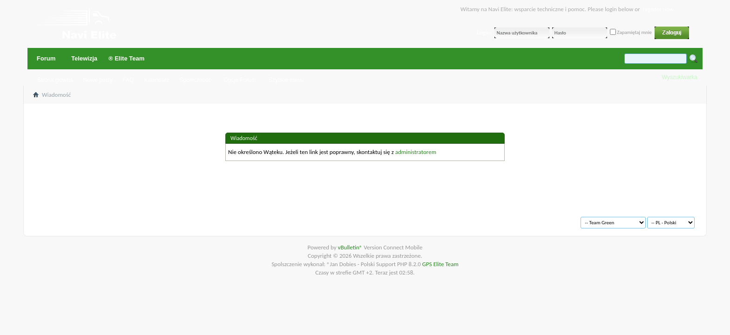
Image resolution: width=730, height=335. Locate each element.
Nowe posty (98, 80)
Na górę (166, 218)
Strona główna (55, 80)
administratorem (415, 151)
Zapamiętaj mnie (631, 32)
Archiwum (56, 218)
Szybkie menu (286, 80)
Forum (46, 58)
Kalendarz (156, 80)
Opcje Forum (240, 80)
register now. (659, 9)
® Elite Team (126, 58)
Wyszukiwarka (679, 77)
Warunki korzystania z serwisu (113, 218)
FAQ (128, 80)
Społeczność (195, 80)
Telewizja (84, 58)
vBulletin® (351, 247)
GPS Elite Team (440, 264)
